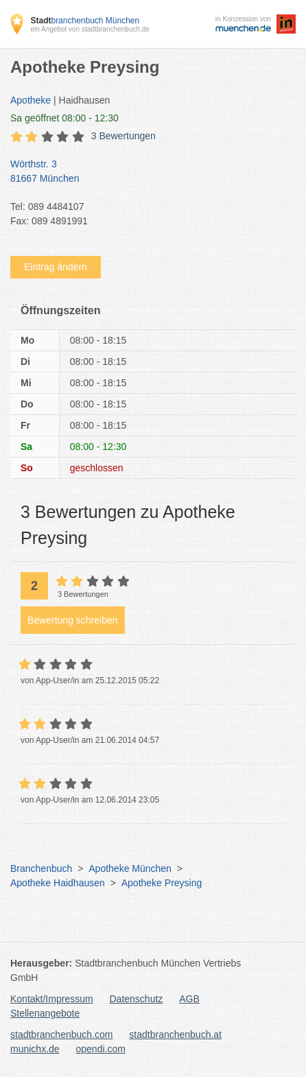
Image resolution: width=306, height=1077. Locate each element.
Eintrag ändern (55, 266)
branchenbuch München (84, 20)
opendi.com (100, 1048)
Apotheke (30, 100)
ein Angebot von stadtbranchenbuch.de (89, 29)
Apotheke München (130, 868)
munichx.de (35, 1048)
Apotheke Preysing (161, 882)
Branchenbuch (41, 868)
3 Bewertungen (123, 135)
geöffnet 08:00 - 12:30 (64, 118)
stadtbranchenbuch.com (61, 1034)
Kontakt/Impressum (51, 998)
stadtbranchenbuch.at (175, 1034)
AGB (189, 998)
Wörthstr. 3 (146, 172)
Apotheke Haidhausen (57, 882)
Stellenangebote (45, 1013)
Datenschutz (136, 998)
